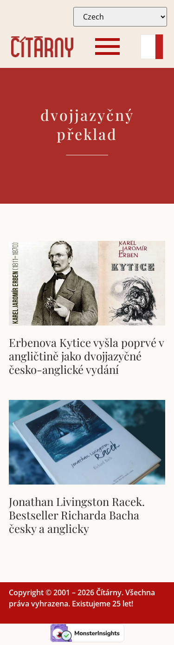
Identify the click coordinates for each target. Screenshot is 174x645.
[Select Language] (120, 17)
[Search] (148, 46)
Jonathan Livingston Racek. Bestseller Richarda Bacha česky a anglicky (77, 515)
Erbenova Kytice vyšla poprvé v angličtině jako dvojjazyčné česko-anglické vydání (86, 356)
